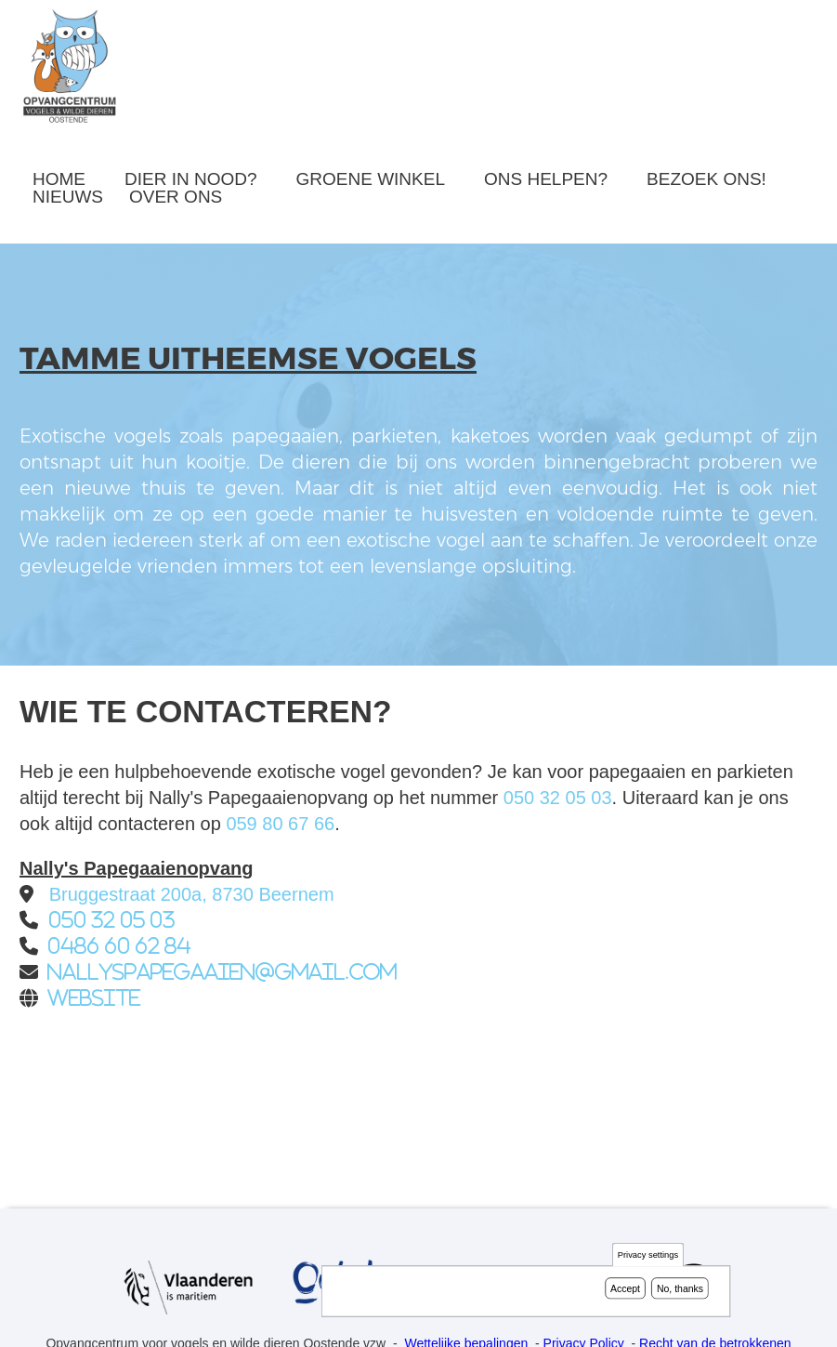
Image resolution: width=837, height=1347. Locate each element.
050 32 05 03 (558, 797)
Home (59, 179)
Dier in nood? (190, 179)
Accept (625, 1289)
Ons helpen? (546, 179)
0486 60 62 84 (118, 946)
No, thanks (680, 1289)
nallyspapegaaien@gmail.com (222, 972)
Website (93, 998)
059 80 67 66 (280, 823)
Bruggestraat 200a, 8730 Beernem (191, 894)
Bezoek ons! (706, 179)
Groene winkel (370, 179)
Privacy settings (648, 1256)
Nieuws (68, 196)
